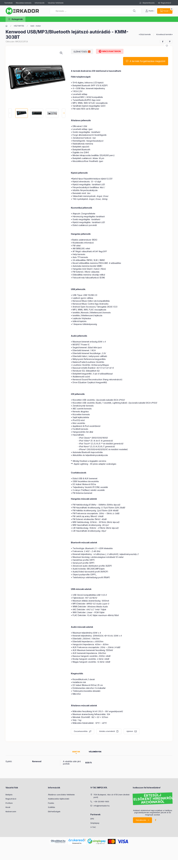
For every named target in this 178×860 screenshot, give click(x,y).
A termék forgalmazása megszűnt (147, 61)
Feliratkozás (141, 820)
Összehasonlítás (81, 731)
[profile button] (150, 11)
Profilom (9, 803)
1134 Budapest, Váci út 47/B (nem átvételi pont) (111, 795)
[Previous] (10, 113)
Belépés (9, 794)
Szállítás (51, 807)
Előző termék (145, 34)
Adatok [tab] (76, 752)
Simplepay (94, 823)
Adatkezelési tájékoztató (58, 799)
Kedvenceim (11, 811)
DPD (92, 819)
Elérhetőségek (54, 811)
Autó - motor (35, 26)
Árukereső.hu (76, 843)
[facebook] (162, 41)
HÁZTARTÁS (19, 26)
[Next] (63, 113)
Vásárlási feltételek (56, 3)
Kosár (8, 807)
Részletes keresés (23, 3)
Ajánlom (130, 731)
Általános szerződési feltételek (61, 794)
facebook (155, 820)
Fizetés (51, 803)
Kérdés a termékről (107, 731)
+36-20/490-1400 (101, 801)
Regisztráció (164, 3)
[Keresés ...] (95, 11)
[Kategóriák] (7, 26)
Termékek (8, 3)
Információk (39, 3)
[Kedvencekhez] (167, 45)
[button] (15, 19)
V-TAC (93, 827)
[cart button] (164, 11)
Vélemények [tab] (95, 752)
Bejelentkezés (148, 3)
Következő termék (163, 34)
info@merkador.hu (102, 806)
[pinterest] (169, 41)
